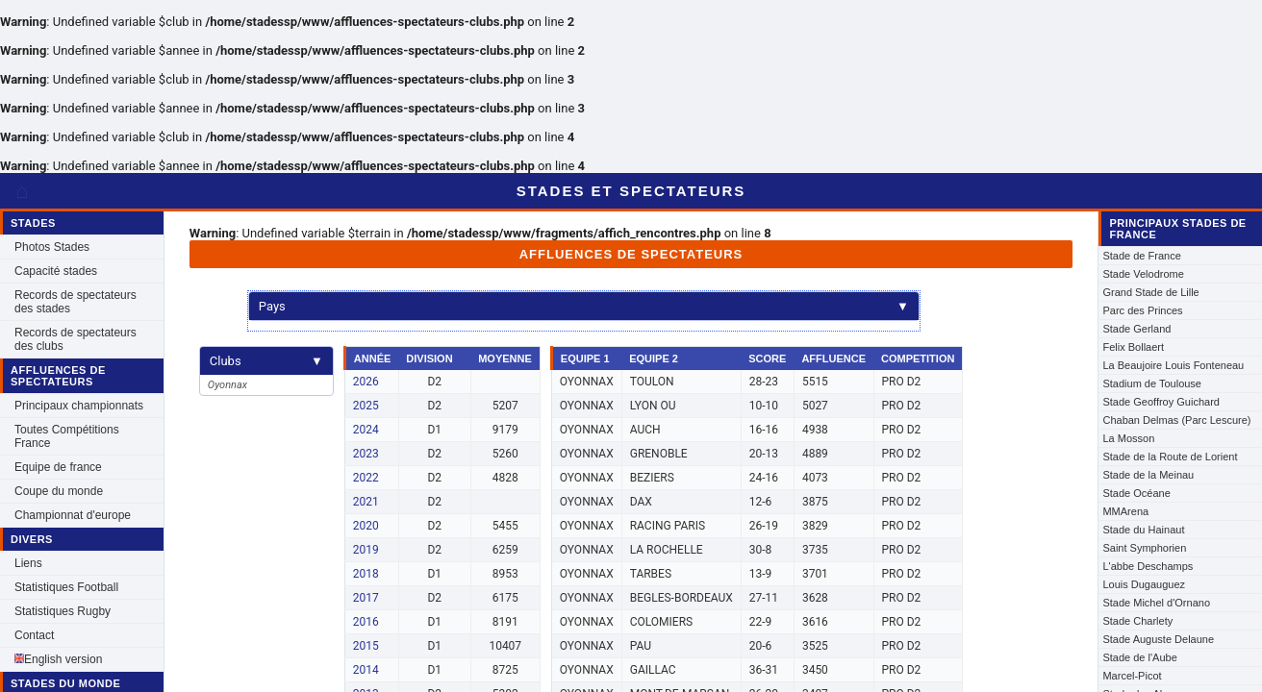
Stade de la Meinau (1148, 475)
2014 (366, 670)
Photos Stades (51, 247)
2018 (366, 574)
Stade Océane (1136, 493)
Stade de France (1141, 255)
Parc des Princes (1142, 310)
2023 (366, 453)
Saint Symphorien (1144, 548)
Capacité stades (55, 271)
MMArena (1125, 511)
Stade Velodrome (1142, 274)
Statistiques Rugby (62, 611)
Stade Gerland (1136, 328)
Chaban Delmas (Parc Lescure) (1176, 420)
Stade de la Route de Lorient (1169, 456)
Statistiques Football (66, 587)
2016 (366, 622)
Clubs (266, 361)
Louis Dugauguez (1143, 584)
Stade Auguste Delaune (1158, 639)
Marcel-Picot (1131, 675)
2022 (366, 477)
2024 (366, 429)
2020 (366, 525)
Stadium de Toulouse (1151, 383)
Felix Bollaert (1133, 347)
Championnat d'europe (72, 515)
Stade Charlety (1137, 621)
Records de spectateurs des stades (75, 301)
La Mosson (1128, 438)
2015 (366, 646)
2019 (366, 549)
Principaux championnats (78, 405)
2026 (366, 381)
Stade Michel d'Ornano (1156, 602)
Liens (28, 563)
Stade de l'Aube (1139, 657)
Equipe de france (58, 467)
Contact (34, 635)
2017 (366, 598)
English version (58, 659)
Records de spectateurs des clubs (75, 339)
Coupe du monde (58, 491)
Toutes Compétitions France (66, 436)
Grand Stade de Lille (1150, 292)
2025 (366, 405)
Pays (584, 306)
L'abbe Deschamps (1147, 566)
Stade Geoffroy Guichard (1160, 402)
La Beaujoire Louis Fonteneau (1173, 365)
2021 (366, 501)
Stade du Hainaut (1143, 529)
